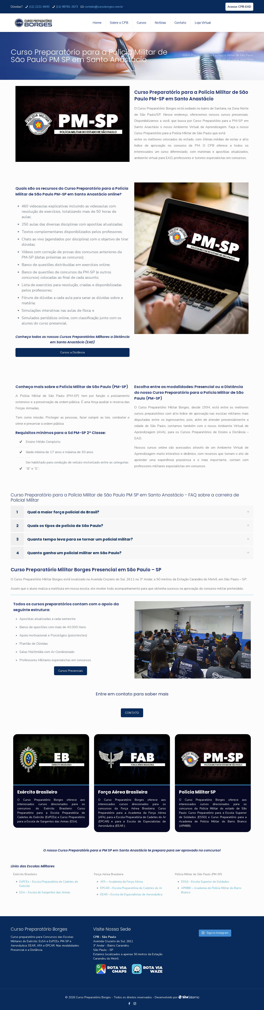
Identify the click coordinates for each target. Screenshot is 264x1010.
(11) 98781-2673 (67, 7)
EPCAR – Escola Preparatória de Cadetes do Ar (131, 888)
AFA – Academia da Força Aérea (121, 882)
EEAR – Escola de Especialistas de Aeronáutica (131, 894)
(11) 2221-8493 (39, 7)
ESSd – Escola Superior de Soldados (205, 882)
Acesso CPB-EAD (239, 7)
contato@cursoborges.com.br (104, 7)
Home (240, 51)
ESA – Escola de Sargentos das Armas (44, 892)
